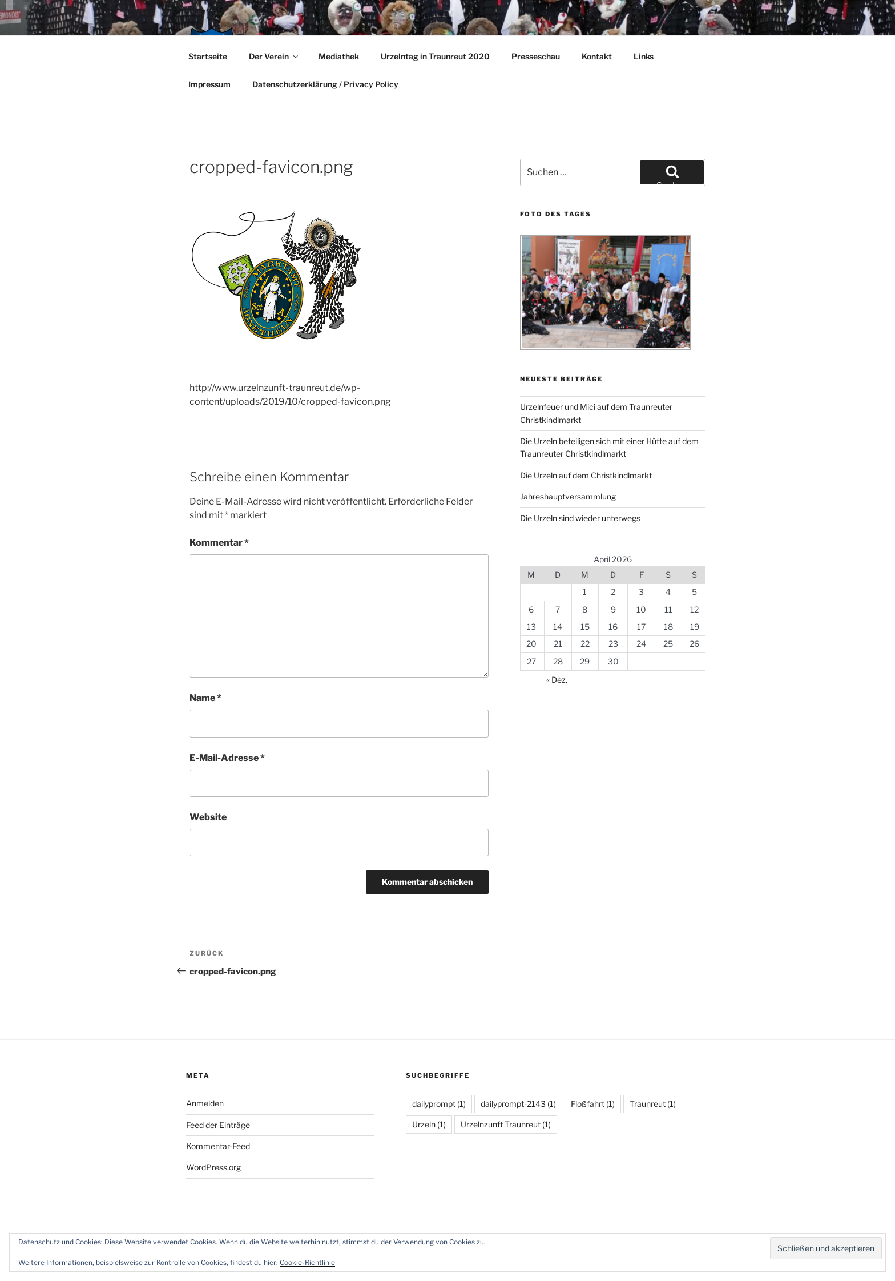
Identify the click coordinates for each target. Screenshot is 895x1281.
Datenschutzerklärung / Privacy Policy (325, 84)
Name (205, 697)
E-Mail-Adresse (227, 757)
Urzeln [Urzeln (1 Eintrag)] (429, 1124)
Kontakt (597, 56)
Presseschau (535, 56)
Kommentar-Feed (218, 1146)
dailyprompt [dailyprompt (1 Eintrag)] (439, 1104)
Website (208, 817)
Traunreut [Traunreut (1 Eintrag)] (653, 1104)
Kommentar (219, 542)
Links (644, 56)
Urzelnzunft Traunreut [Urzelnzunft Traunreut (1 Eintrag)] (506, 1124)
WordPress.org (213, 1167)
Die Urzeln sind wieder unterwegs (580, 518)
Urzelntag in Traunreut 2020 (435, 56)
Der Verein (274, 56)
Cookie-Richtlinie (307, 1262)
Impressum (209, 84)
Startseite (207, 56)
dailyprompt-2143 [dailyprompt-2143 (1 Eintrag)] (518, 1104)
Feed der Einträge (218, 1125)
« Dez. (556, 679)
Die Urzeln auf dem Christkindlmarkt (586, 475)
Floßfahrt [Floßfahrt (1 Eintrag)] (593, 1104)
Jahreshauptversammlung (568, 496)
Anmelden (205, 1103)
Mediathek (339, 56)
